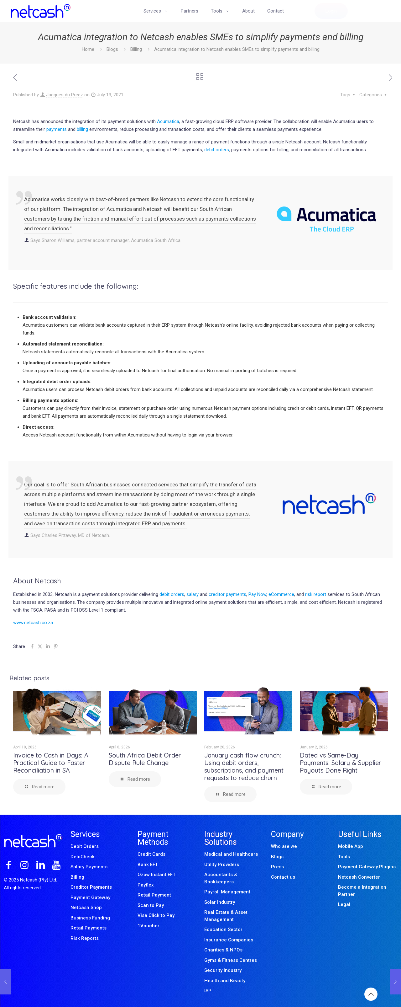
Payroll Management (227, 892)
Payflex (146, 885)
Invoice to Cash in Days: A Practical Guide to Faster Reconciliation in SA (50, 762)
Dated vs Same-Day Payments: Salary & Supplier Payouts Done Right (340, 762)
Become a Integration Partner (362, 890)
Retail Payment (154, 895)
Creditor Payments (91, 887)
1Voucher (148, 926)
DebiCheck (82, 857)
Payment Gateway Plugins (367, 867)
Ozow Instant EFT (156, 874)
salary (192, 594)
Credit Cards (151, 854)
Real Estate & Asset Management (225, 915)
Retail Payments (88, 928)
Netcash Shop (86, 907)
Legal (344, 904)
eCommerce (281, 594)
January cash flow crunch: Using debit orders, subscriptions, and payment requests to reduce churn (244, 766)
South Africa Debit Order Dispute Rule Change (145, 759)
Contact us (283, 877)
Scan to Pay (151, 905)
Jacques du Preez (64, 95)
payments (56, 129)
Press (277, 867)
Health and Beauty (224, 980)
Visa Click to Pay (156, 915)
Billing (136, 49)
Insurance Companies (228, 940)
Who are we (284, 846)
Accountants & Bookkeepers (220, 878)
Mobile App (350, 846)
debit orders (216, 150)
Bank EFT (148, 864)
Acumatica (168, 121)
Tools (344, 857)
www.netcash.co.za (33, 622)
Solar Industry (219, 902)
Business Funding (90, 918)
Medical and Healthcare (231, 854)
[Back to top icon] (371, 994)
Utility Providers (221, 864)
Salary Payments (88, 867)
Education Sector (223, 929)
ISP (207, 991)
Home (88, 49)
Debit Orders (84, 846)
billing (82, 129)
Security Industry (223, 970)
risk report (315, 594)
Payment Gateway (90, 897)
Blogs (112, 49)
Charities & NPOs (223, 950)
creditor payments (227, 594)
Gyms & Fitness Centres (230, 960)
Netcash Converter (359, 877)
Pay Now (257, 594)
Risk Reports (84, 938)
